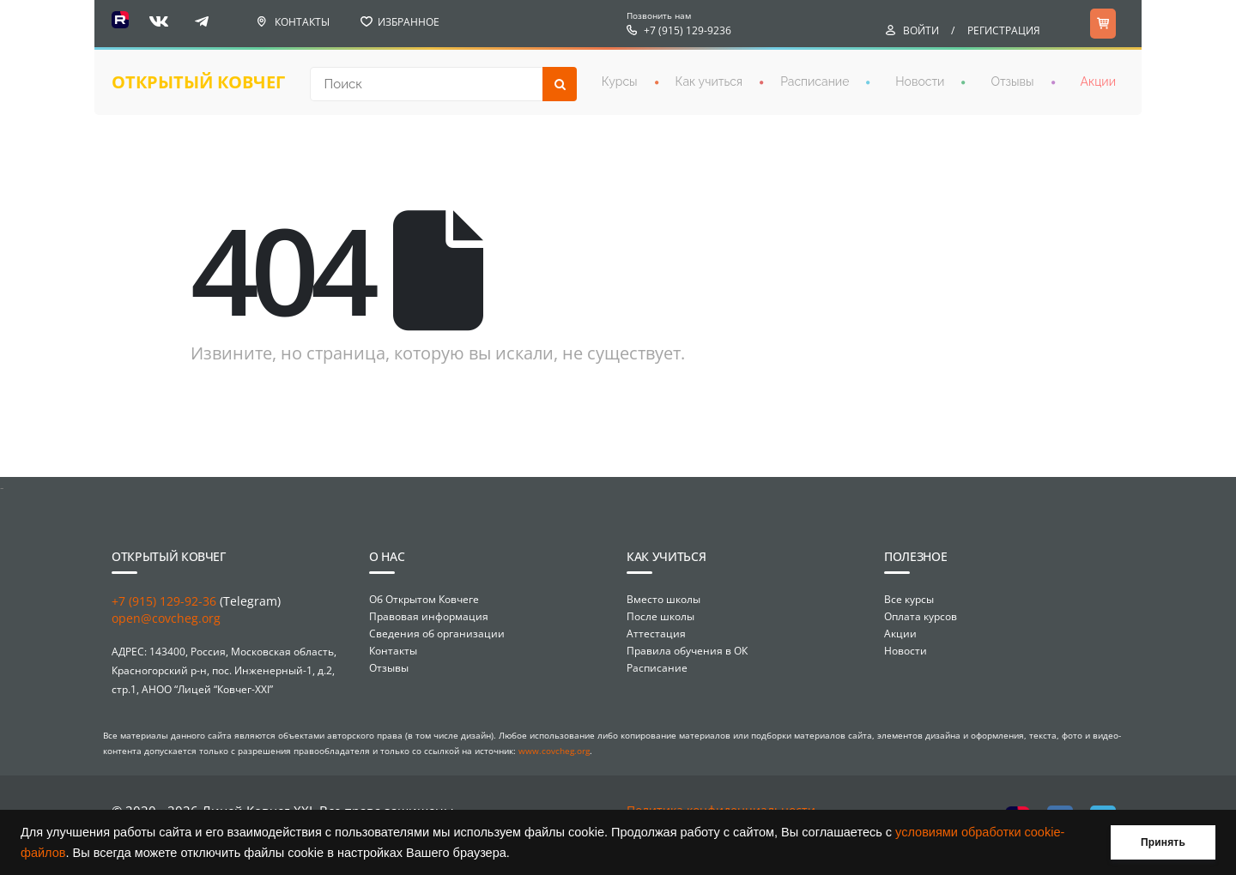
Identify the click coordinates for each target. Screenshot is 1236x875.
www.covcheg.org (554, 751)
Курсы (620, 81)
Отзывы (1012, 81)
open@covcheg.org (166, 618)
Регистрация (1003, 30)
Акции (1098, 81)
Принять (1163, 842)
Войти (921, 30)
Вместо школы (663, 599)
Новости (919, 81)
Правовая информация (428, 616)
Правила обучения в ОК (687, 650)
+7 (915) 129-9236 (687, 30)
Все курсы (909, 599)
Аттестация (656, 633)
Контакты (302, 22)
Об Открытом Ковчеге (424, 599)
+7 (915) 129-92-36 (164, 601)
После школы (660, 616)
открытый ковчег (198, 82)
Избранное (408, 22)
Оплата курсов (920, 616)
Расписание (814, 81)
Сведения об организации (437, 633)
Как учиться (709, 81)
